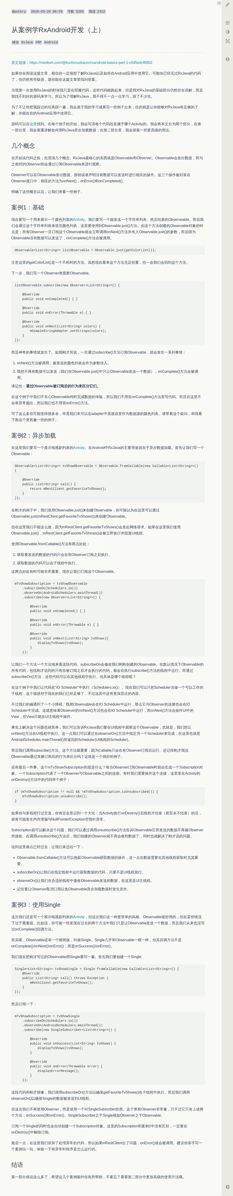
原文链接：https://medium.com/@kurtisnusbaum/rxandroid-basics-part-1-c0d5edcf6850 (81, 63)
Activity (79, 219)
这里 (33, 124)
